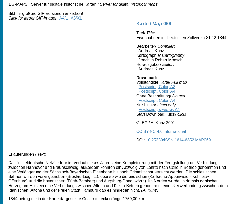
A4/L (63, 18)
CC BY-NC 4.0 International (161, 131)
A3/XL (76, 18)
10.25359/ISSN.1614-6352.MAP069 (178, 140)
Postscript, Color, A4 (157, 91)
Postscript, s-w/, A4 (159, 109)
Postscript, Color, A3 (157, 87)
